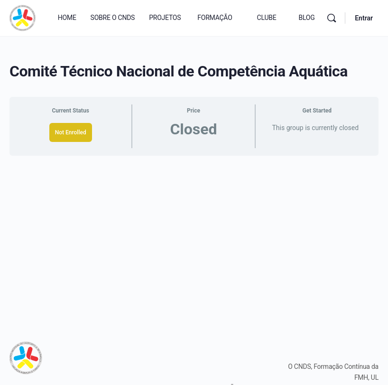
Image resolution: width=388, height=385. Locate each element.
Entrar (364, 18)
